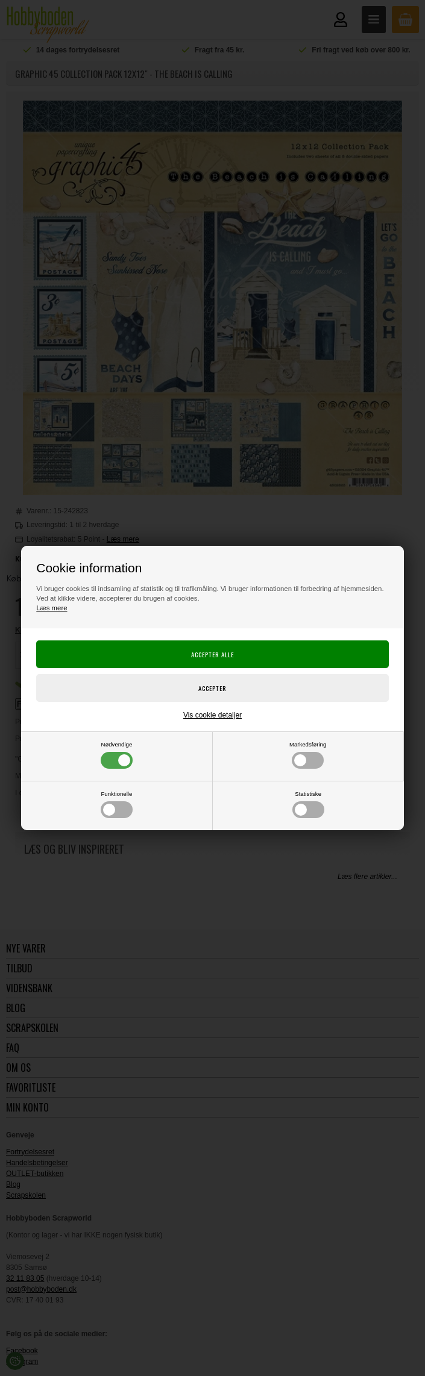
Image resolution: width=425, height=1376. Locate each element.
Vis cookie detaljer (212, 715)
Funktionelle (117, 804)
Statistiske (308, 804)
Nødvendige (117, 755)
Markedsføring (307, 755)
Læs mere (51, 607)
